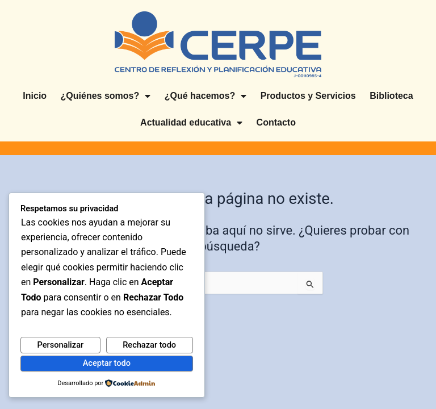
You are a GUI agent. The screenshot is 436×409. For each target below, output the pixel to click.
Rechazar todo (149, 345)
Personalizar (60, 345)
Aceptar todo (107, 363)
